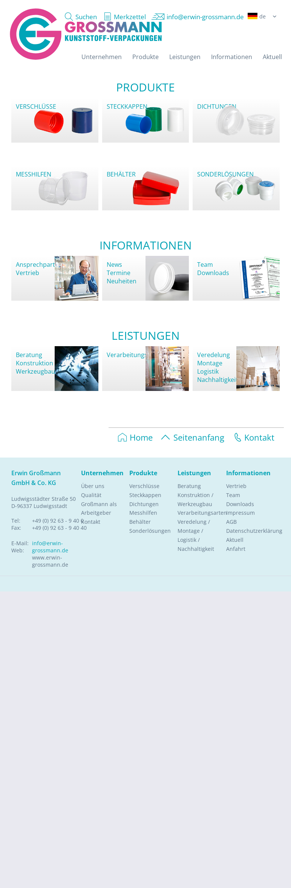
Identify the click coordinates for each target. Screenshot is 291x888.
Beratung (29, 355)
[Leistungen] (185, 57)
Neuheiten (121, 281)
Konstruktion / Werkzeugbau (195, 499)
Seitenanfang (192, 437)
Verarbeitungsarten (135, 355)
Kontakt (253, 437)
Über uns (92, 486)
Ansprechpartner (40, 264)
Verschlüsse (144, 486)
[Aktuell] (272, 57)
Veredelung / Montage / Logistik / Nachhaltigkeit (196, 535)
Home (135, 437)
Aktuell (235, 539)
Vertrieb (27, 273)
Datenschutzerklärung (247, 530)
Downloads (213, 273)
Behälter (140, 521)
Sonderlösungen (150, 530)
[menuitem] (79, 16)
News (114, 264)
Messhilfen (143, 512)
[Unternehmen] (101, 57)
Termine (118, 273)
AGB (231, 521)
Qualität (91, 495)
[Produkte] (145, 57)
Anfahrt (235, 548)
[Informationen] (231, 57)
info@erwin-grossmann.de (50, 547)
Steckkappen (145, 495)
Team (205, 264)
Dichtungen (144, 504)
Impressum (240, 512)
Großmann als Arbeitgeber (99, 508)
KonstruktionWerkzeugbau (35, 367)
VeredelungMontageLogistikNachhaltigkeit (217, 367)
